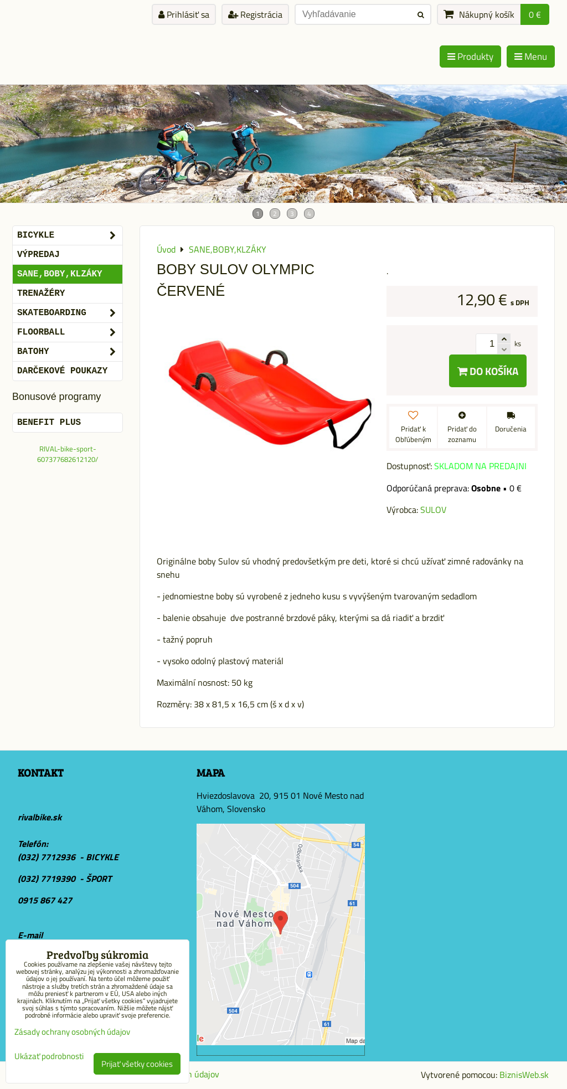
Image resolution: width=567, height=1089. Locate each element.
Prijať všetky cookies (137, 1063)
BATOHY (69, 351)
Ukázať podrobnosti (49, 1056)
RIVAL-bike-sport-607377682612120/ (67, 454)
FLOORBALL (69, 332)
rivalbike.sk (39, 817)
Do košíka (487, 371)
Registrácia (255, 14)
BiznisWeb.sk (524, 1074)
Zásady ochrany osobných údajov (72, 1031)
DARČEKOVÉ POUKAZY (62, 371)
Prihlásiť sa (183, 14)
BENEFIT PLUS (49, 423)
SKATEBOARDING (69, 313)
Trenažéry (41, 294)
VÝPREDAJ (38, 255)
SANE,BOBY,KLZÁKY (59, 274)
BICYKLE (69, 235)
